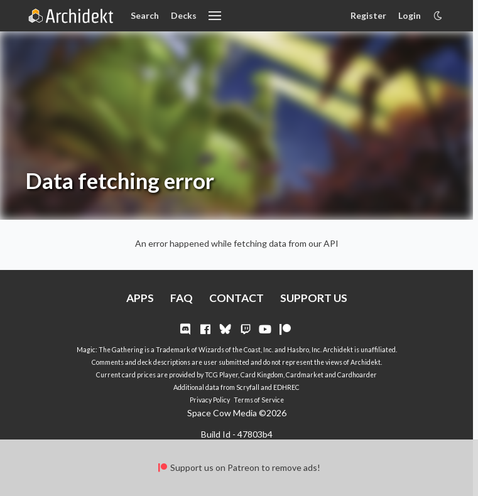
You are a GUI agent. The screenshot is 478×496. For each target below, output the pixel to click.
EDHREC (286, 387)
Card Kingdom (262, 375)
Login (409, 15)
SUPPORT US (313, 298)
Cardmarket (304, 375)
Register (368, 15)
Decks (184, 15)
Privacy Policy (210, 400)
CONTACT (236, 298)
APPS (140, 298)
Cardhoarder (357, 375)
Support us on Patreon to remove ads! (239, 467)
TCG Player (221, 375)
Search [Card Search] (145, 15)
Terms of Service (259, 400)
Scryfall (247, 387)
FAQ (181, 298)
